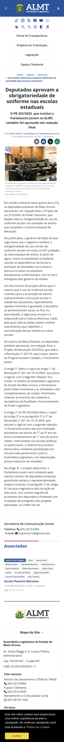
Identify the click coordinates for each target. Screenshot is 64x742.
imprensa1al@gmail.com (27, 533)
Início (20, 74)
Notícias (42, 74)
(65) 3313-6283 (21, 529)
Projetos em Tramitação (32, 45)
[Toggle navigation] (6, 8)
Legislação (32, 55)
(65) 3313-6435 (15, 692)
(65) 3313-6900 (15, 683)
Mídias (30, 74)
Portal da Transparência (32, 36)
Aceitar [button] (17, 736)
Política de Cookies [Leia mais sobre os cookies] (38, 727)
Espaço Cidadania (32, 64)
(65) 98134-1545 (16, 700)
